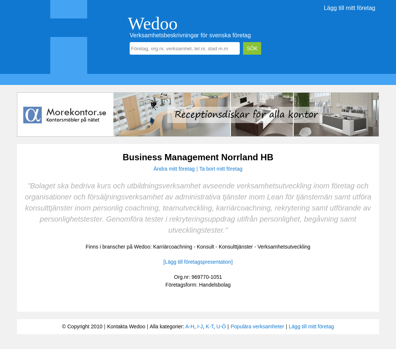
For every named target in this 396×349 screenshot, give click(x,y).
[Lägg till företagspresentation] (198, 262)
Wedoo (153, 23)
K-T (210, 326)
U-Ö (221, 326)
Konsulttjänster (236, 247)
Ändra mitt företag (174, 169)
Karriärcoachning (172, 247)
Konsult (205, 247)
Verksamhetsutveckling (283, 247)
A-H (189, 326)
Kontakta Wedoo (126, 326)
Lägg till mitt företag (349, 8)
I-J (200, 326)
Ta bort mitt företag (221, 169)
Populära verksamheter (257, 326)
